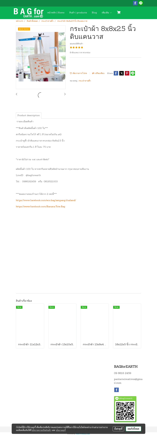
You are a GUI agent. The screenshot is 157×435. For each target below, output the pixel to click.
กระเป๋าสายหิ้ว (85, 81)
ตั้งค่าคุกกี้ (118, 428)
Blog (94, 13)
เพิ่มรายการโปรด (78, 73)
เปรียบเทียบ (98, 73)
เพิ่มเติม (107, 13)
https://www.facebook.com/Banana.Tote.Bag (40, 207)
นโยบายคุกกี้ (61, 430)
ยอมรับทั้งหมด (133, 428)
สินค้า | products (78, 13)
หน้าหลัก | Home (55, 13)
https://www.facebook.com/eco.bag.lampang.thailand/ (46, 200)
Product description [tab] (28, 115)
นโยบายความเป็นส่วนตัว (41, 430)
